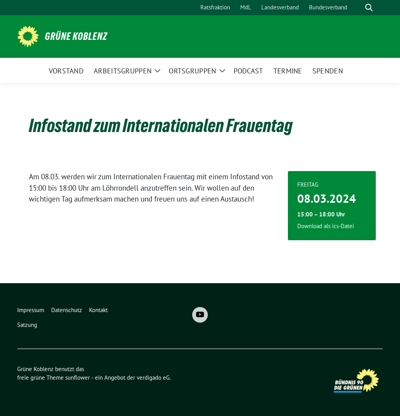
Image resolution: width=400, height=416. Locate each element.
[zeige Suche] (369, 7)
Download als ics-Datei (325, 226)
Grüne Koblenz (76, 36)
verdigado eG (153, 377)
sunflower (77, 377)
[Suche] (357, 7)
